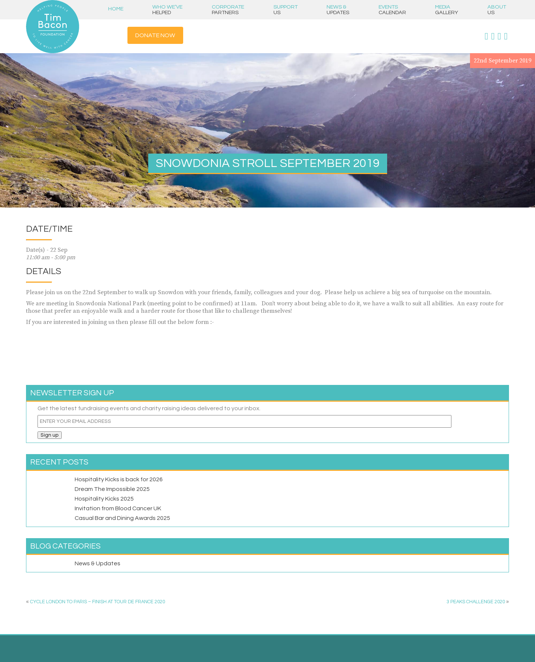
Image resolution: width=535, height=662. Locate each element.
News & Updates (97, 563)
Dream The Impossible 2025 (112, 489)
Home (115, 9)
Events (392, 9)
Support (285, 9)
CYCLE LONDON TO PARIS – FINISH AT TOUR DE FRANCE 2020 (97, 602)
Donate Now (155, 35)
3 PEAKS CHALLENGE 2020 (476, 602)
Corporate (228, 9)
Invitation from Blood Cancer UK (118, 508)
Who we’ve (167, 9)
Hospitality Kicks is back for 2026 (119, 479)
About (496, 9)
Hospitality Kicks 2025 (104, 499)
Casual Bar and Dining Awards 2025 (122, 518)
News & (338, 9)
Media (446, 9)
